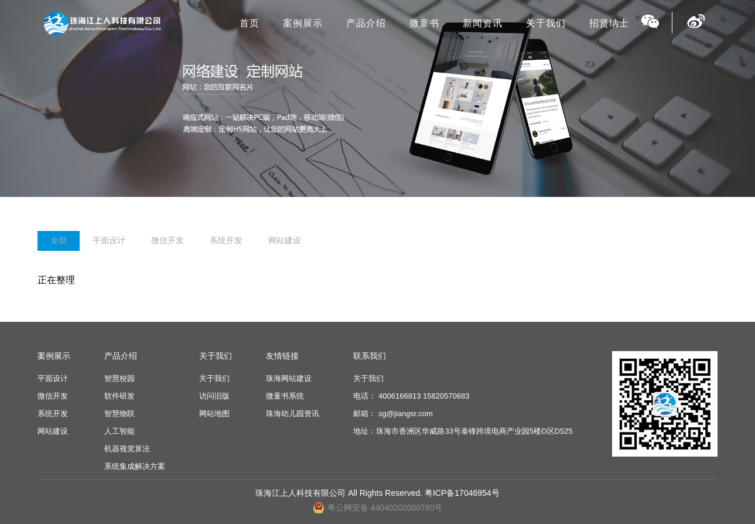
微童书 (424, 23)
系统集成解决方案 (134, 466)
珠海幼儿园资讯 (292, 413)
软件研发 (119, 396)
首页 (249, 23)
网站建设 (284, 240)
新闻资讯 (483, 23)
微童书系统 (285, 396)
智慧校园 (119, 378)
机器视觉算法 (127, 448)
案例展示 (303, 23)
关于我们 (546, 23)
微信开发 (167, 240)
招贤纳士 (609, 23)
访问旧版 (214, 396)
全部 (58, 240)
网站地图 (214, 413)
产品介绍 (366, 23)
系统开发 (226, 240)
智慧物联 (119, 413)
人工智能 (119, 431)
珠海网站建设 (289, 378)
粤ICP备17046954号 (462, 493)
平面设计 (109, 240)
